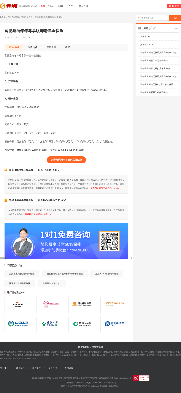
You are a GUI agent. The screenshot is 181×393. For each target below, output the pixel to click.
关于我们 (4, 368)
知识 (50, 6)
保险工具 (51, 47)
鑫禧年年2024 (146, 44)
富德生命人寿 (26, 17)
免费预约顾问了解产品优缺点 (66, 159)
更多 (176, 28)
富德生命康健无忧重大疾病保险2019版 (158, 52)
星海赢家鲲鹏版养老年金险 (22, 273)
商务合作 (52, 368)
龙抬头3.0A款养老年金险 (107, 273)
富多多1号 (145, 36)
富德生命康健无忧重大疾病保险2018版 (158, 76)
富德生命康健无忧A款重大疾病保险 (156, 84)
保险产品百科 (13, 17)
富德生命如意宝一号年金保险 (154, 60)
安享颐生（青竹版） (52, 283)
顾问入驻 (83, 6)
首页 (42, 6)
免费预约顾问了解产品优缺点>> (105, 188)
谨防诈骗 (69, 368)
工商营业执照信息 (109, 383)
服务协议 (36, 368)
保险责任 (32, 47)
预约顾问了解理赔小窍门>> (38, 214)
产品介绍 (14, 47)
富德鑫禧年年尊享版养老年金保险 (48, 17)
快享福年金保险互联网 (19, 283)
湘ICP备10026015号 (64, 378)
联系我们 (20, 368)
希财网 (2, 17)
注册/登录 (174, 6)
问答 (60, 6)
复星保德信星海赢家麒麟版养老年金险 (65, 273)
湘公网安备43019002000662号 (118, 378)
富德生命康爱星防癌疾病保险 (154, 92)
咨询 (67, 47)
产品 (70, 6)
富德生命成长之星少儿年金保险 (155, 68)
